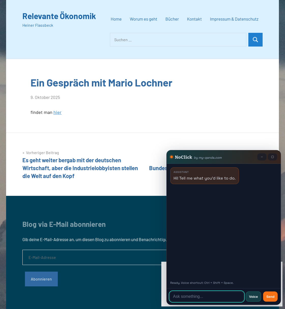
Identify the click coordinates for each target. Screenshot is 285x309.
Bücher (172, 18)
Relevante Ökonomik (59, 16)
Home (116, 18)
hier (57, 112)
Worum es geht (143, 18)
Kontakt (194, 18)
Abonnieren (41, 278)
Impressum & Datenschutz (234, 18)
